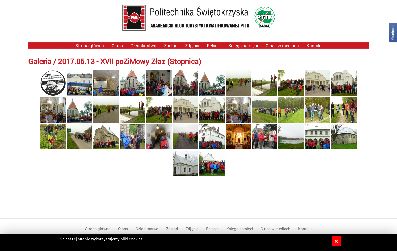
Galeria (39, 61)
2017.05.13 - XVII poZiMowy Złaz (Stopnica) (129, 61)
